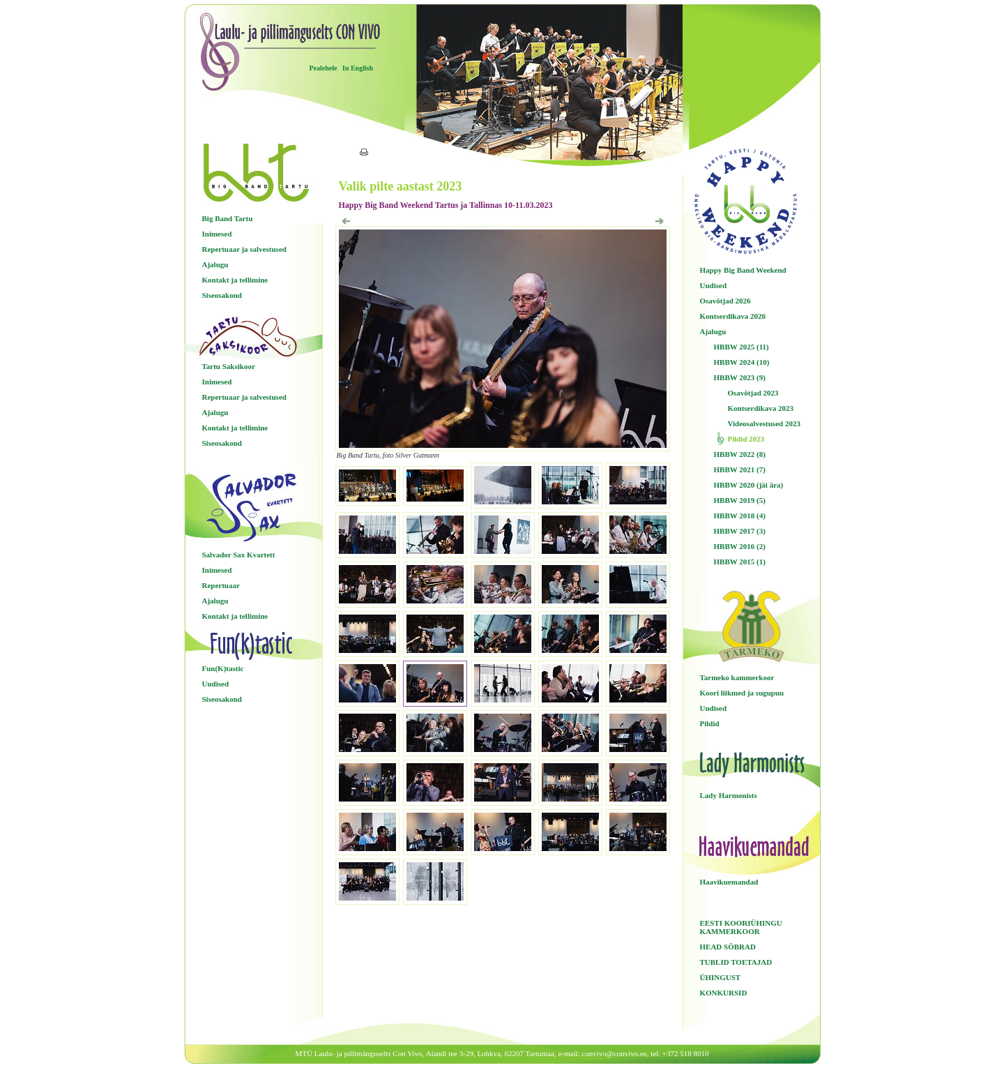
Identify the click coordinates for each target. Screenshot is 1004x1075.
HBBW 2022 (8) (740, 454)
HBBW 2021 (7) (740, 469)
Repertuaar (221, 585)
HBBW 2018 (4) (740, 515)
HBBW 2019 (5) (740, 500)
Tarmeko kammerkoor (737, 677)
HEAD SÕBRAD (728, 946)
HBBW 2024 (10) (742, 362)
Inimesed (217, 234)
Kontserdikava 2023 (760, 408)
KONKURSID (723, 992)
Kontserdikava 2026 (733, 316)
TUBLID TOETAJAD (736, 962)
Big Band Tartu (227, 218)
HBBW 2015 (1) (740, 561)
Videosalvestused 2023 (764, 423)
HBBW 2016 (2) (740, 546)
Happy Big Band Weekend (743, 270)
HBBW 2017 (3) (740, 531)
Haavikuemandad (729, 882)
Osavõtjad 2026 (725, 300)
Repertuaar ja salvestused (244, 249)
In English (357, 68)
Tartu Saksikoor (228, 366)
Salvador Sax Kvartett (238, 554)
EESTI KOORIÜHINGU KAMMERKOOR (741, 927)
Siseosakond (222, 295)
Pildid (710, 723)
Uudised (215, 683)
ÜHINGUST (720, 977)
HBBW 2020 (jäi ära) (749, 485)
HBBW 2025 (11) (741, 347)
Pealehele (323, 68)
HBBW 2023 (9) (740, 377)
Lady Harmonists (728, 795)
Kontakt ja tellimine (235, 280)
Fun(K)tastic (223, 668)
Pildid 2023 (746, 439)
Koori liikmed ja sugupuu (742, 693)
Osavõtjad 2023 (753, 393)
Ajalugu (215, 264)
